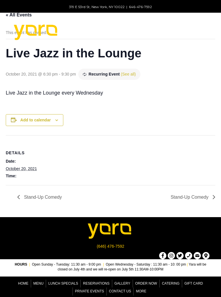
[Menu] (152, 31)
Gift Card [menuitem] (193, 283)
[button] (162, 255)
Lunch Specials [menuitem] (63, 283)
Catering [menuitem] (171, 283)
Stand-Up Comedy (42, 197)
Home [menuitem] (23, 283)
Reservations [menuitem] (96, 283)
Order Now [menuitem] (146, 283)
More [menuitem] (141, 291)
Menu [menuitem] (38, 283)
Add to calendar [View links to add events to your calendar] (35, 120)
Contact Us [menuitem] (120, 291)
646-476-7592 (140, 7)
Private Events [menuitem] (89, 291)
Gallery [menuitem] (122, 283)
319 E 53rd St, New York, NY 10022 (97, 7)
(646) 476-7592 (110, 246)
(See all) (128, 74)
